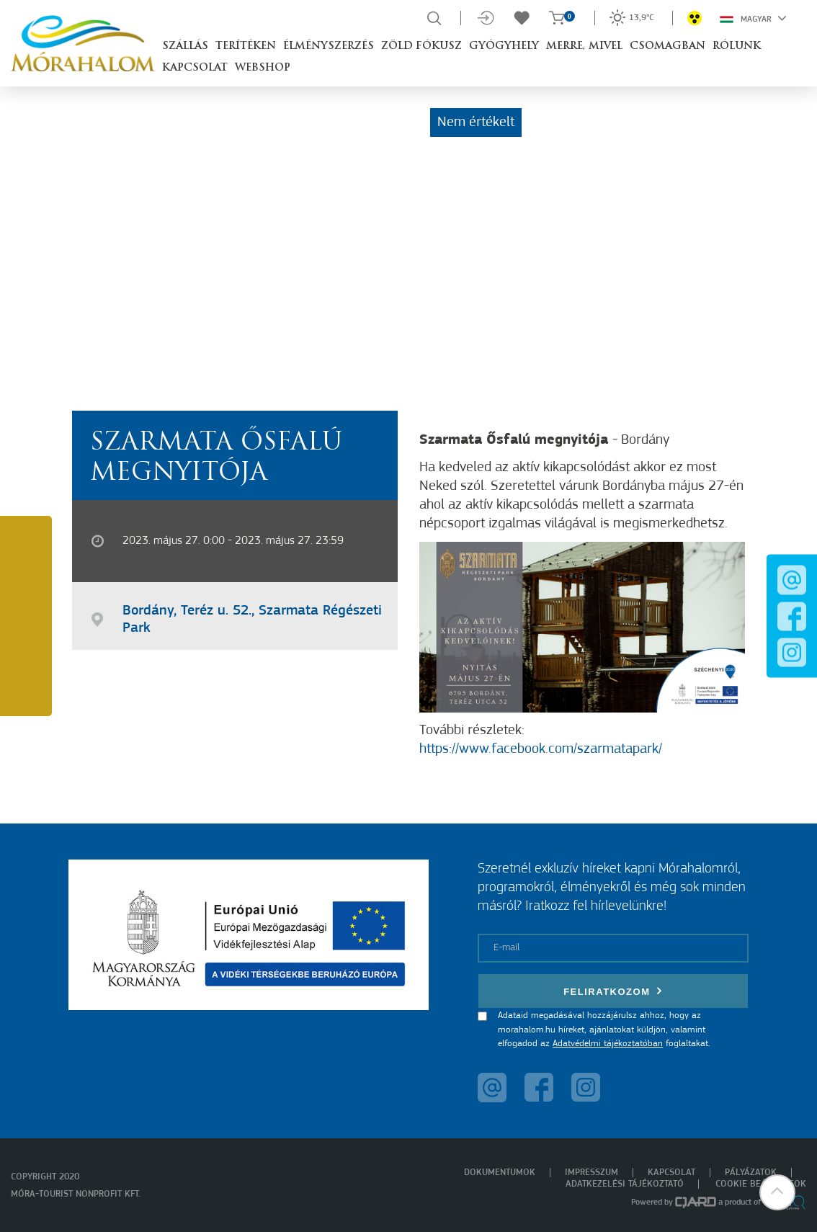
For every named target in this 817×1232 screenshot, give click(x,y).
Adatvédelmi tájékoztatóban (608, 1043)
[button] (777, 1192)
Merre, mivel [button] (584, 46)
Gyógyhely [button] (504, 46)
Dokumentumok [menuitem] (499, 1172)
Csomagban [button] (667, 46)
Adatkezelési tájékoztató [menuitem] (625, 1184)
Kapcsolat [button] (195, 68)
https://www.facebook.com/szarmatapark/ (540, 749)
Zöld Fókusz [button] (421, 46)
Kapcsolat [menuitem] (671, 1172)
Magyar (753, 18)
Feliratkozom (613, 991)
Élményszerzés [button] (328, 46)
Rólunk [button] (737, 46)
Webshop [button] (262, 68)
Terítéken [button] (245, 46)
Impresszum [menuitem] (591, 1172)
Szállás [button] (185, 46)
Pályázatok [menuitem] (751, 1172)
